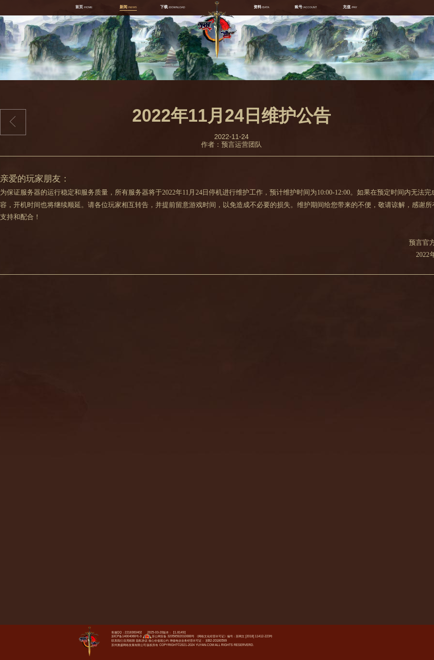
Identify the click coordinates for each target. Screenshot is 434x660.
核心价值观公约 (159, 640)
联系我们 (117, 640)
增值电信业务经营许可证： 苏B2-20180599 (198, 640)
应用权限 (129, 640)
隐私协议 (142, 640)
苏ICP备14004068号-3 (126, 636)
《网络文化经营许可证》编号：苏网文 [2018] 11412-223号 (233, 636)
